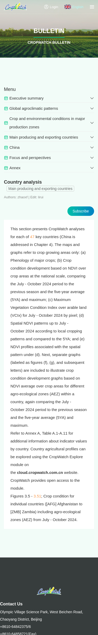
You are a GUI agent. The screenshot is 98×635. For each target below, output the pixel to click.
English (74, 7)
